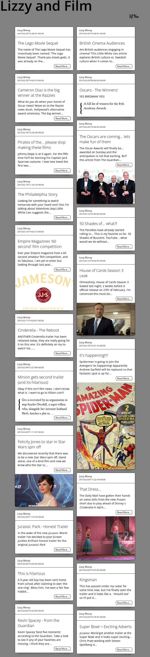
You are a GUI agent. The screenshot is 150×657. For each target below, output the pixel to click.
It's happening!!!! (93, 355)
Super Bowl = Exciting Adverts (105, 626)
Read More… (62, 66)
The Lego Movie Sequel (38, 43)
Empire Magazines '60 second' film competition (40, 244)
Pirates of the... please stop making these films (42, 145)
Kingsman (88, 579)
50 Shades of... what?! (98, 223)
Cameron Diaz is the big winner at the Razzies (39, 92)
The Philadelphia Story (37, 194)
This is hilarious (31, 573)
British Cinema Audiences (102, 43)
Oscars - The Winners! (98, 90)
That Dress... (90, 489)
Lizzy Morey (23, 30)
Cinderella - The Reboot (38, 330)
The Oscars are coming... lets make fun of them (104, 139)
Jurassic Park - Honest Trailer (43, 526)
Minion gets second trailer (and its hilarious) (41, 379)
